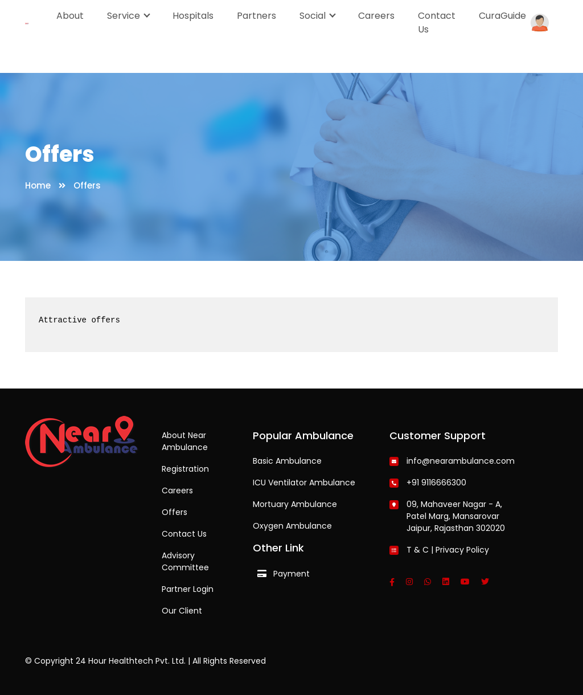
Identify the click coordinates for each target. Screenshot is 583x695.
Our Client (182, 610)
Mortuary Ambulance (295, 504)
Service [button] (124, 15)
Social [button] (313, 15)
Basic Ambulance (287, 461)
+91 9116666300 (436, 482)
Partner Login (188, 589)
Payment (291, 573)
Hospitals (193, 15)
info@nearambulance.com (461, 461)
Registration (185, 469)
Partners (256, 15)
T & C (418, 549)
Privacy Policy (462, 549)
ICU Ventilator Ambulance (304, 482)
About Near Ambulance (185, 441)
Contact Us (436, 22)
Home (38, 185)
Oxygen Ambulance (292, 526)
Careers (376, 15)
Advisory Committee (185, 561)
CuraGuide (502, 15)
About (70, 15)
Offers (174, 512)
